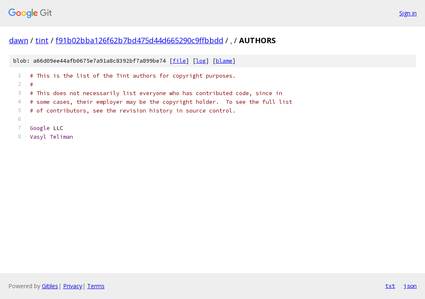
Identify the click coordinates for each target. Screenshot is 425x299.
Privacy (72, 286)
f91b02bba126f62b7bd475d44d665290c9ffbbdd (139, 40)
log (201, 60)
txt (390, 285)
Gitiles (50, 286)
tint (42, 40)
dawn (18, 40)
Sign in (408, 13)
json (410, 285)
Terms (96, 286)
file (179, 60)
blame (224, 60)
